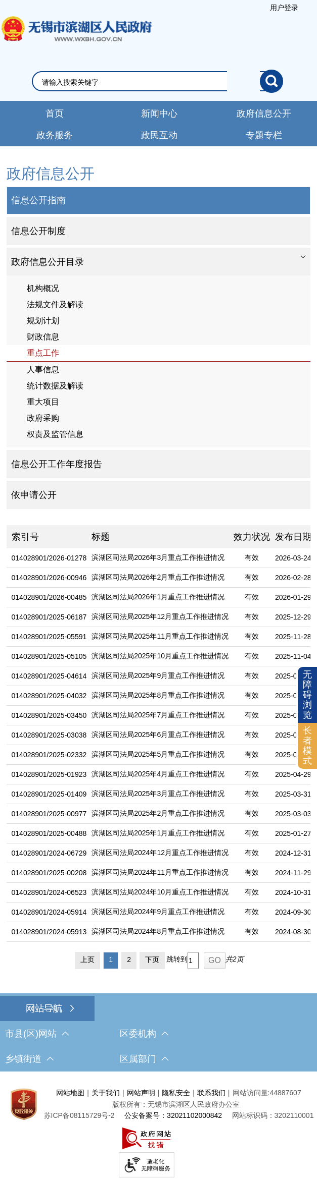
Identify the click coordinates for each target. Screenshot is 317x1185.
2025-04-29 (293, 774)
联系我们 (211, 1093)
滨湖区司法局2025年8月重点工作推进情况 (158, 695)
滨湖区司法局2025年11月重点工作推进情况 (160, 636)
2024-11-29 (293, 873)
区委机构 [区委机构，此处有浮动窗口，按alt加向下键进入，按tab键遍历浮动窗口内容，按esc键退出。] (144, 1034)
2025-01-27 (293, 833)
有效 (252, 557)
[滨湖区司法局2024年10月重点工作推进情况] (157, 892)
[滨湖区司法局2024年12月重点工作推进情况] (157, 853)
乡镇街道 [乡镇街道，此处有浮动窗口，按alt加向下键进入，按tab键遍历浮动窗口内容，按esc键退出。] (29, 1059)
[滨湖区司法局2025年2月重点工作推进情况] (157, 814)
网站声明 (141, 1093)
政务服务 (54, 135)
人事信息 (43, 369)
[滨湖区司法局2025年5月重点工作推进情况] (157, 755)
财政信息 (43, 336)
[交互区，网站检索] (159, 81)
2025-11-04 (293, 656)
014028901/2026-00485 (49, 597)
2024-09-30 (293, 912)
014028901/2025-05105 (49, 656)
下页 (152, 959)
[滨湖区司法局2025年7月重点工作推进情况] (157, 715)
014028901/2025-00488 (49, 833)
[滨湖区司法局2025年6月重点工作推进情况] (157, 735)
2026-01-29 (293, 597)
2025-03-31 (293, 794)
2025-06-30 (293, 735)
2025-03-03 (293, 814)
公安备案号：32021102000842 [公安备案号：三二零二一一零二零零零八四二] (173, 1115)
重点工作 (43, 353)
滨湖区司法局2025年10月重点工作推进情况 (160, 656)
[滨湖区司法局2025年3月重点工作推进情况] (157, 794)
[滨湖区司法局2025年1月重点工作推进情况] (157, 833)
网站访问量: (251, 1093)
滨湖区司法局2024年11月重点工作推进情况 (160, 872)
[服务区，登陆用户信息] (284, 7)
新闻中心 (159, 113)
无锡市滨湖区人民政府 (76, 39)
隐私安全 (176, 1093)
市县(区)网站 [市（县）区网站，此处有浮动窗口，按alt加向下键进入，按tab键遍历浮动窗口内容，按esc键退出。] (37, 1034)
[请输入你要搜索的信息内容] (151, 82)
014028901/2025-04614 (49, 676)
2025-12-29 (293, 617)
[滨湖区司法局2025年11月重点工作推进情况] (157, 637)
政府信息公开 (264, 113)
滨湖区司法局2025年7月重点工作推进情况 (158, 715)
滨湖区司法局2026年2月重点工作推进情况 (158, 577)
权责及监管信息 (55, 434)
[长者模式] (307, 746)
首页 (55, 113)
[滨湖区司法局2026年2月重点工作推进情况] (157, 578)
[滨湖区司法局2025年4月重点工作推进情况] (157, 774)
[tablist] (159, 262)
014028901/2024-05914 (49, 912)
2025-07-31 (293, 715)
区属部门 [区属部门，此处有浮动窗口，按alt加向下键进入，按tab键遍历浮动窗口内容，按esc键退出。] (144, 1059)
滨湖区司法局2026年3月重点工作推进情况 (158, 557)
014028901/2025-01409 (49, 794)
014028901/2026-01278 (49, 558)
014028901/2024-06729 (49, 853)
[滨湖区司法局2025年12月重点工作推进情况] (157, 617)
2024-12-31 (293, 853)
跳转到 (177, 959)
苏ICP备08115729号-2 (79, 1115)
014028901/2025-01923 (49, 774)
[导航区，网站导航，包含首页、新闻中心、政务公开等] (158, 123)
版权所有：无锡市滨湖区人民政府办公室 (176, 1104)
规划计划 (43, 320)
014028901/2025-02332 (49, 755)
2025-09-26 (293, 676)
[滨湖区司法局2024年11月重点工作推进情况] (157, 873)
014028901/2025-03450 (49, 715)
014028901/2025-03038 (49, 735)
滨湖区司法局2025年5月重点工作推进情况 (158, 754)
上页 (87, 959)
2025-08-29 (293, 696)
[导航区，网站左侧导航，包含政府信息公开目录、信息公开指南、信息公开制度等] (159, 336)
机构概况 (43, 288)
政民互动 (159, 135)
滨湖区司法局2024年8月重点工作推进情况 (158, 931)
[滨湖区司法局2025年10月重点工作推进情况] (157, 656)
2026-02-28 (293, 578)
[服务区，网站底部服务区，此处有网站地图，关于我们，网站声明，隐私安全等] (158, 1130)
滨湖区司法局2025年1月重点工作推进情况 (158, 833)
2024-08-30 (293, 932)
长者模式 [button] (307, 745)
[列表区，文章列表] (159, 749)
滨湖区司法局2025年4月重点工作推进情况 (158, 774)
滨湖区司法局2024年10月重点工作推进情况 (160, 892)
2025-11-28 (293, 637)
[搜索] (271, 81)
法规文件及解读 (55, 304)
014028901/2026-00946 (49, 578)
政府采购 (43, 418)
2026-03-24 (293, 558)
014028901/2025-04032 (49, 696)
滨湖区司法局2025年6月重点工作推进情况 (158, 734)
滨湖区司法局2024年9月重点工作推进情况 (158, 912)
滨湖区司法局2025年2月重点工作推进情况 (158, 813)
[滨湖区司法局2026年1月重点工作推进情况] (157, 597)
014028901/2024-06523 (49, 892)
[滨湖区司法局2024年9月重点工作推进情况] (157, 912)
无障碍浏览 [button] (307, 694)
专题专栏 (264, 135)
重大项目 (43, 402)
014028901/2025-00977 (49, 814)
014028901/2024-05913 (49, 932)
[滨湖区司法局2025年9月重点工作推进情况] (157, 676)
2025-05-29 (293, 755)
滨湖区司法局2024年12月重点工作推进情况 (160, 853)
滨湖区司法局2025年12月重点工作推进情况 (160, 616)
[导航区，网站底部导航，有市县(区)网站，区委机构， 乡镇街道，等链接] (158, 1033)
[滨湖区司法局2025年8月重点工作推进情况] (157, 696)
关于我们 (106, 1093)
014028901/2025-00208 (49, 873)
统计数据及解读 (55, 385)
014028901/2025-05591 (49, 637)
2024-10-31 (293, 892)
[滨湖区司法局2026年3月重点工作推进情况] (157, 558)
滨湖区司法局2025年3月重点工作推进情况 (158, 793)
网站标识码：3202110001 (273, 1115)
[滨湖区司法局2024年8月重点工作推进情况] (157, 932)
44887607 (285, 1093)
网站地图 (70, 1093)
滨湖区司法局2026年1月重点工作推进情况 (158, 597)
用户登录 (284, 8)
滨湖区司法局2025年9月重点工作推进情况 (158, 675)
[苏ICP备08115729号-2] (79, 1115)
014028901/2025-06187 (49, 617)
